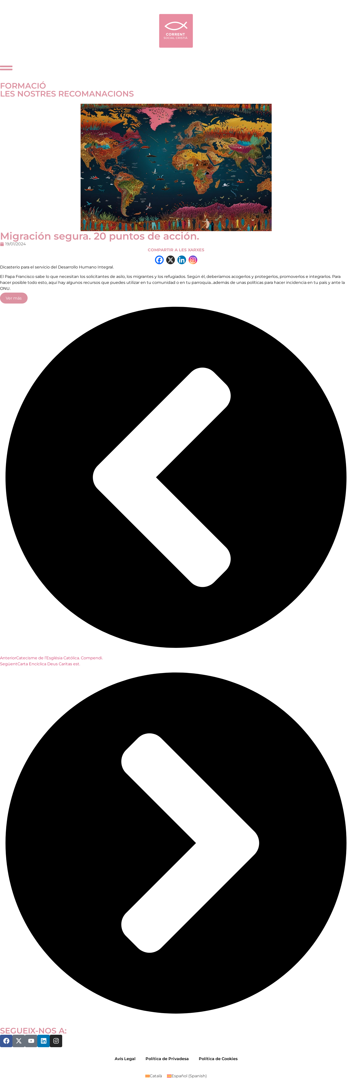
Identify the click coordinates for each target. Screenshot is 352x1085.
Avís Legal (125, 1058)
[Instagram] (193, 260)
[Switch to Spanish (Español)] (186, 1076)
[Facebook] (159, 260)
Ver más (14, 298)
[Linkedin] (181, 260)
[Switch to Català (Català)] (153, 1076)
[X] (170, 260)
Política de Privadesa (167, 1058)
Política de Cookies (218, 1058)
